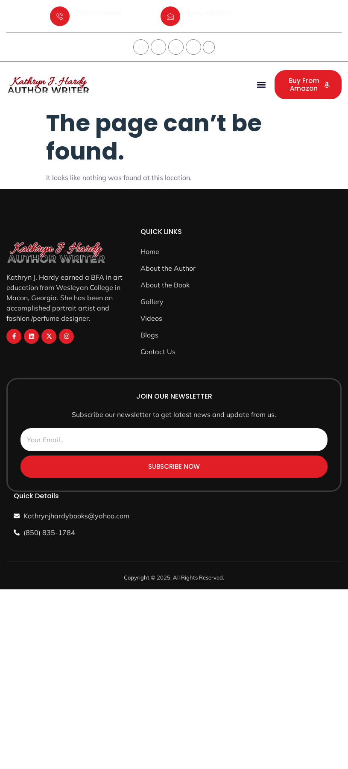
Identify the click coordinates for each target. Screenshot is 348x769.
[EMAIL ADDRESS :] (170, 16)
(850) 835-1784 (96, 22)
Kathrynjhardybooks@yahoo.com (229, 22)
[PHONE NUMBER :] (60, 16)
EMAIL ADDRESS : (210, 12)
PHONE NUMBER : (100, 12)
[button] (208, 47)
